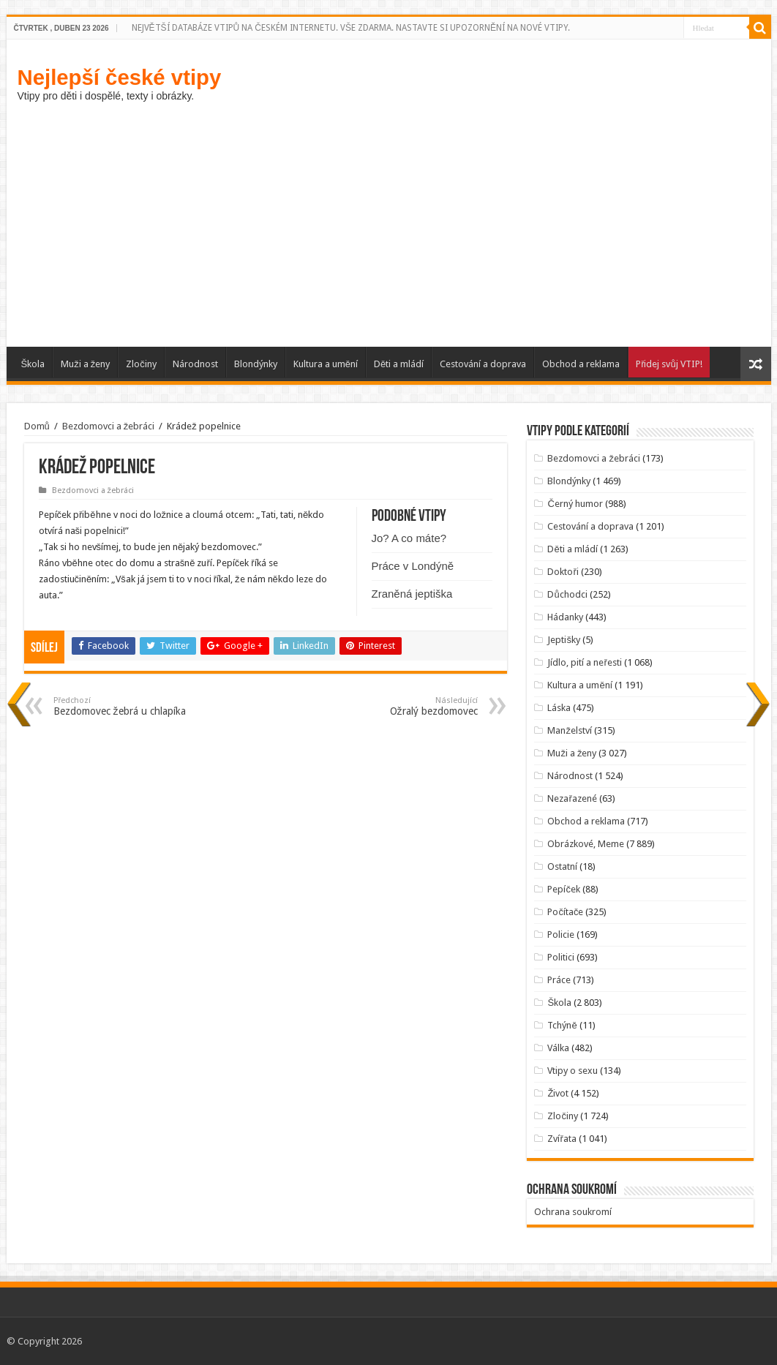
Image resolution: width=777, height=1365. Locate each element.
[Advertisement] (389, 222)
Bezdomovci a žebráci (108, 426)
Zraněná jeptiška (412, 593)
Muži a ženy (85, 363)
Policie (560, 934)
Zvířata (561, 1138)
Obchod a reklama (581, 363)
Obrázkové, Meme (585, 843)
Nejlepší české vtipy (120, 77)
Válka (558, 1047)
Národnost (195, 363)
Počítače (565, 911)
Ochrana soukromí (573, 1211)
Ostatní (562, 866)
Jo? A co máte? (409, 538)
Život (557, 1093)
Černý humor (574, 503)
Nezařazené (571, 798)
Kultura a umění (325, 363)
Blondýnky (255, 363)
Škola (33, 363)
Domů (37, 426)
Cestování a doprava (483, 363)
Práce (559, 979)
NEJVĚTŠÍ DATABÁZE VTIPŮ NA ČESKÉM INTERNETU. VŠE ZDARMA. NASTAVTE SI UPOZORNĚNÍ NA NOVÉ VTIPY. (351, 28)
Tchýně (562, 1025)
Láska (559, 707)
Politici (560, 957)
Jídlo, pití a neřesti (584, 662)
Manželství (569, 730)
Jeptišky (563, 639)
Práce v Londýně (413, 566)
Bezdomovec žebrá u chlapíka (128, 706)
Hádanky (565, 617)
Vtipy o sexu (572, 1070)
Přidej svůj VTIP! (669, 363)
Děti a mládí (399, 363)
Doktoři (562, 571)
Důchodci (567, 594)
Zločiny (141, 363)
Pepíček (563, 889)
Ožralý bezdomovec (403, 706)
